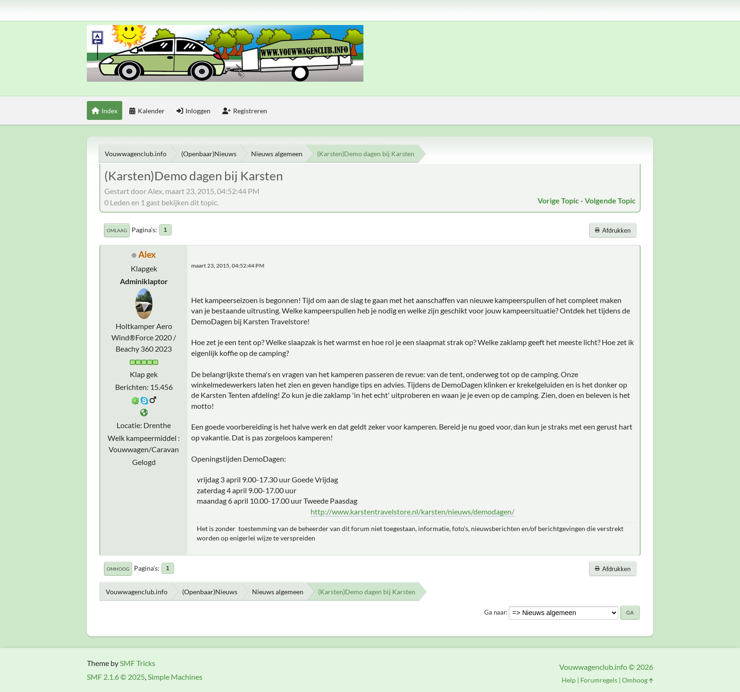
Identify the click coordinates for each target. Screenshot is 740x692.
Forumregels (598, 680)
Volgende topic (610, 200)
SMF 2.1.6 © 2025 (116, 676)
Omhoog (118, 569)
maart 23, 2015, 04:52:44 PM (227, 265)
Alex (147, 254)
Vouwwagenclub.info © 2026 (606, 666)
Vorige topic (558, 200)
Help (569, 680)
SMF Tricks (137, 662)
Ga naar (495, 612)
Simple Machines (175, 676)
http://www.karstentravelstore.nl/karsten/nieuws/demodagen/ (412, 511)
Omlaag (117, 230)
